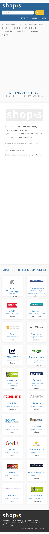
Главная (24, 18)
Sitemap (41, 528)
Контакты (42, 18)
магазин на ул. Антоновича (12, 382)
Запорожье (30, 28)
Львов (17, 28)
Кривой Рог (21, 31)
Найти (40, 12)
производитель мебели (36, 359)
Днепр (37, 24)
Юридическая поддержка (29, 528)
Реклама (33, 18)
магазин (12, 291)
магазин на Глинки (12, 312)
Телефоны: (9, 137)
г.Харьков (7, 31)
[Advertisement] (24, 63)
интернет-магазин (12, 335)
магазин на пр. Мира (37, 497)
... (14, 35)
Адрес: (7, 133)
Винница (35, 31)
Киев (4, 24)
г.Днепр (6, 35)
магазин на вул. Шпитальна (37, 382)
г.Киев (27, 24)
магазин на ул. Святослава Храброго (36, 290)
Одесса (6, 28)
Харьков (15, 24)
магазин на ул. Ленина (36, 312)
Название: (9, 126)
